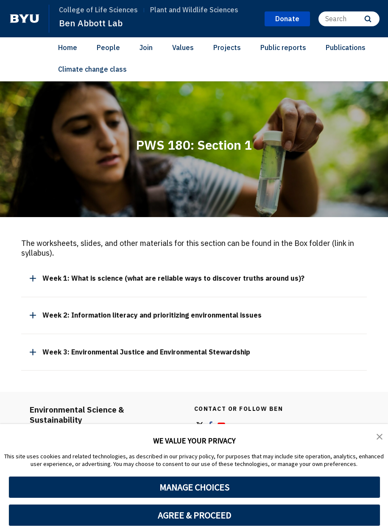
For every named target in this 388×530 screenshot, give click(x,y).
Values (183, 47)
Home (67, 47)
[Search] (349, 18)
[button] (379, 436)
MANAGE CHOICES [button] (194, 487)
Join (146, 47)
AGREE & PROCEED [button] (194, 515)
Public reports (283, 47)
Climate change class (92, 68)
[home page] (24, 18)
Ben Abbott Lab (91, 23)
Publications (346, 47)
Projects (227, 47)
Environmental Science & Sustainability (79, 414)
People (108, 47)
